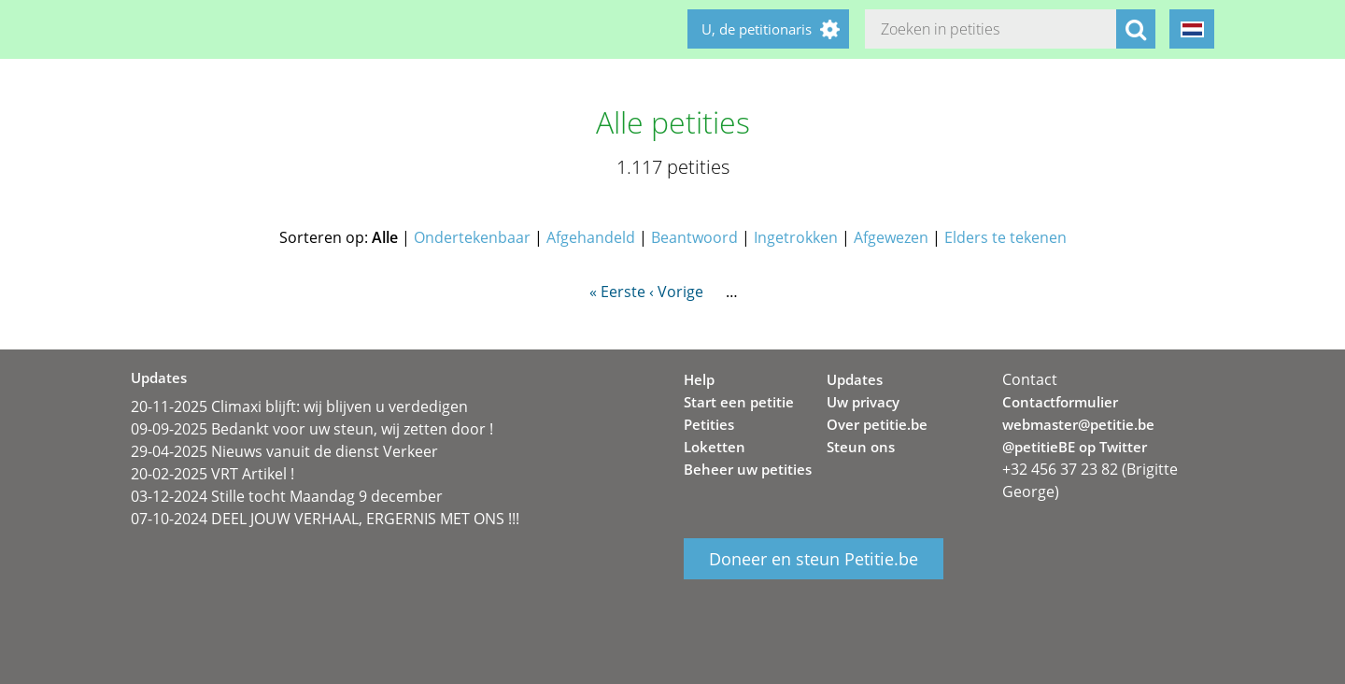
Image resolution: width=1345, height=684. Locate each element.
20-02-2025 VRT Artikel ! (212, 473)
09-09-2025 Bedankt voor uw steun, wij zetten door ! (312, 429)
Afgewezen (891, 237)
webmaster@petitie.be (1078, 424)
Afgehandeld (590, 237)
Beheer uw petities (748, 469)
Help (699, 379)
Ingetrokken (796, 237)
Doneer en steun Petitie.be (813, 559)
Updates (855, 379)
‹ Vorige (676, 291)
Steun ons (861, 446)
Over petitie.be (877, 424)
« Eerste (617, 291)
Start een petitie (739, 401)
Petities (709, 424)
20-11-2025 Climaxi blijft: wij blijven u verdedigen (299, 406)
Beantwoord (694, 237)
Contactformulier (1060, 401)
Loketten (714, 446)
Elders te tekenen (1005, 237)
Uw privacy (863, 401)
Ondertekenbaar (472, 237)
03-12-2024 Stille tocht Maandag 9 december (287, 496)
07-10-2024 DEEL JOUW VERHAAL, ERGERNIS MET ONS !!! (325, 518)
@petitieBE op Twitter (1074, 446)
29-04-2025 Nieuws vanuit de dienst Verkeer (284, 451)
